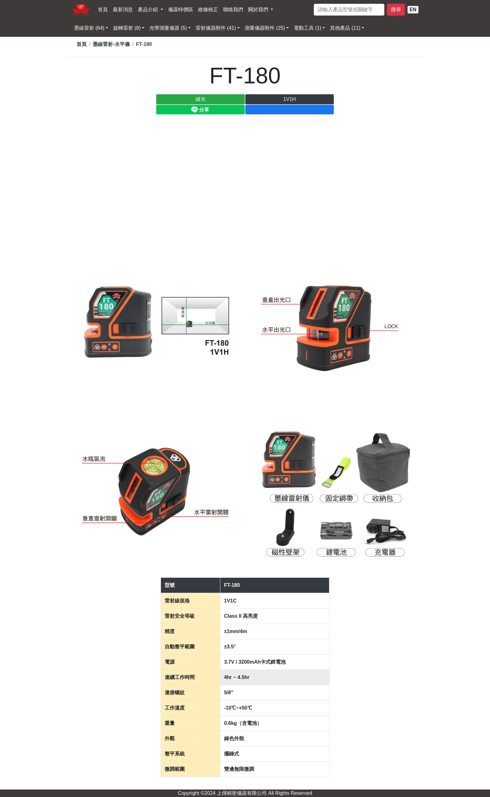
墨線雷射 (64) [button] (89, 28)
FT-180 (144, 44)
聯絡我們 (233, 9)
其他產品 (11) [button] (345, 28)
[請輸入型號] (349, 10)
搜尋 (396, 9)
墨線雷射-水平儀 (111, 44)
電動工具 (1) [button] (307, 28)
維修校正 (208, 9)
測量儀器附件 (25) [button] (265, 28)
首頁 (103, 9)
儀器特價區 (180, 9)
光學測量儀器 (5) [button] (168, 28)
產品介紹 (148, 9)
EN (412, 9)
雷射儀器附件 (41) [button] (216, 28)
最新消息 (123, 9)
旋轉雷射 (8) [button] (127, 28)
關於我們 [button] (258, 9)
